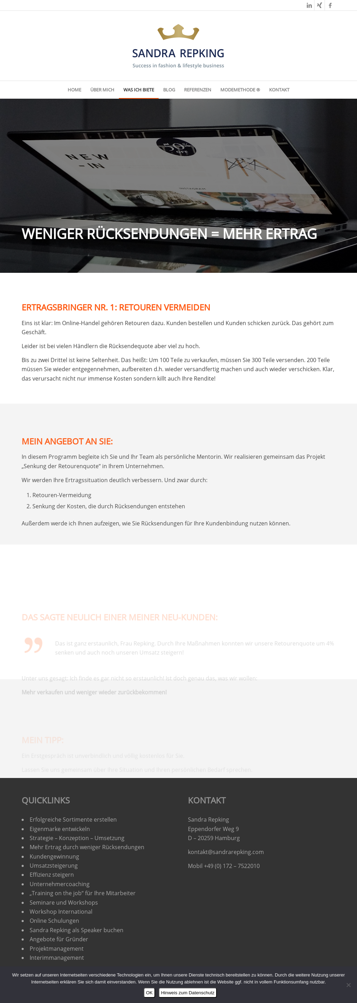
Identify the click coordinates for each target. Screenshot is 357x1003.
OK (149, 992)
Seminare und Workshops (64, 902)
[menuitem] (74, 89)
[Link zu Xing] (319, 5)
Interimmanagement (57, 957)
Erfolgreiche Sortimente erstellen (74, 819)
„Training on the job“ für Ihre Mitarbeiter (83, 893)
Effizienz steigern (52, 874)
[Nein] (348, 984)
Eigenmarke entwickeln (60, 829)
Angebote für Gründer (59, 939)
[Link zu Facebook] (330, 5)
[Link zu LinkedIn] (309, 5)
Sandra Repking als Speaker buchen (76, 930)
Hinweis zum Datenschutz (187, 992)
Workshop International (61, 911)
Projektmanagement (57, 948)
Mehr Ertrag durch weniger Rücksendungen (87, 847)
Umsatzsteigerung (54, 865)
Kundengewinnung (54, 856)
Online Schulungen (54, 921)
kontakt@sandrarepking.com (226, 852)
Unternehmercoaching (60, 884)
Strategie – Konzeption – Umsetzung (77, 838)
